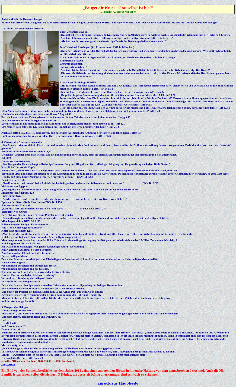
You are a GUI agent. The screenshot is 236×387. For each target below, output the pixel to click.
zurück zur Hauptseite (118, 383)
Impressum (8, 364)
